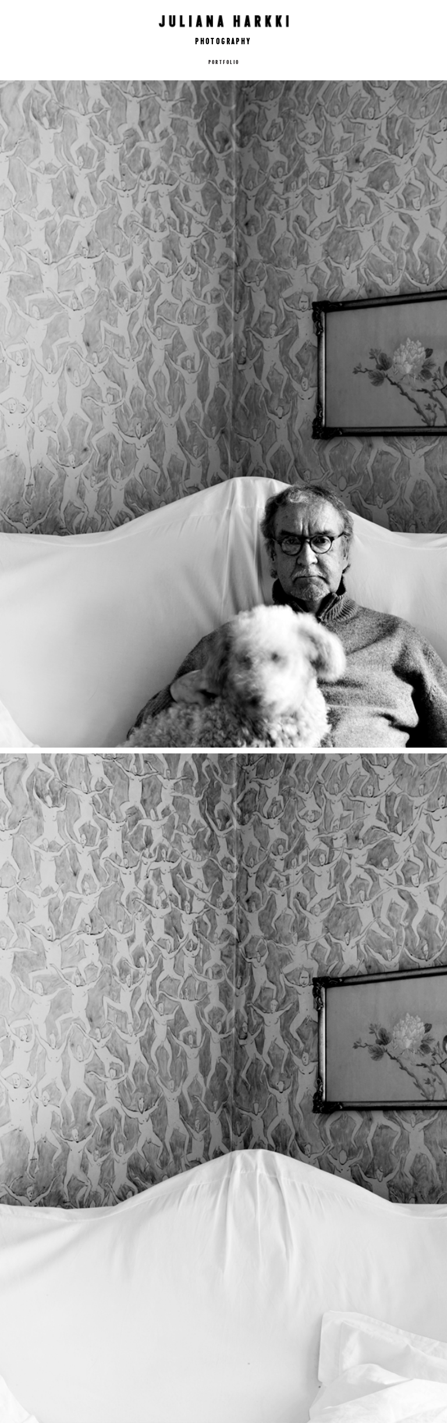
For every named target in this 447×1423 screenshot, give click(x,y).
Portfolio (223, 62)
